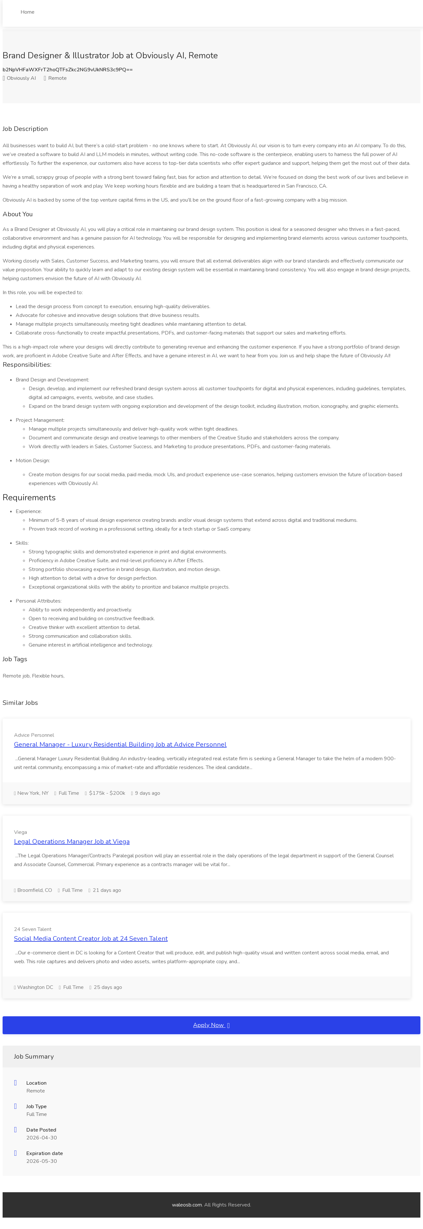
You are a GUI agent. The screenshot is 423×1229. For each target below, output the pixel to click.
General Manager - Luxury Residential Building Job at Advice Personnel (120, 744)
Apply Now (211, 1025)
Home (28, 12)
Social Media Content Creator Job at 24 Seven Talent (91, 938)
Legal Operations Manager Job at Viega (72, 841)
